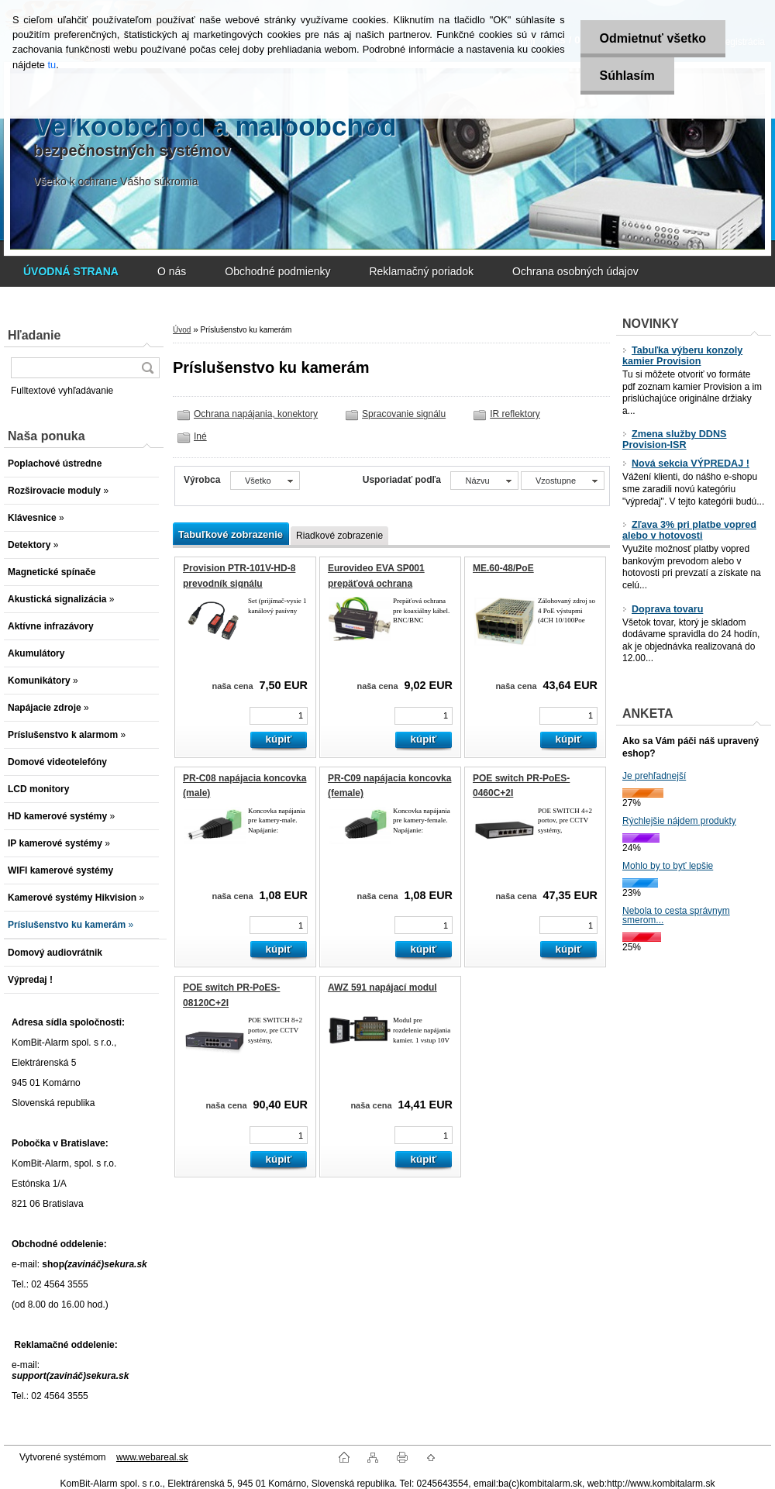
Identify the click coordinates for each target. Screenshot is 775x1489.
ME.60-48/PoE (503, 568)
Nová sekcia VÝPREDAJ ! (685, 463)
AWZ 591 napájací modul (382, 987)
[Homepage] (71, 271)
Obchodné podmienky (277, 271)
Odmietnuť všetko (653, 38)
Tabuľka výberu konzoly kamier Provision (682, 356)
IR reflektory (515, 413)
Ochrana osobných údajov (575, 271)
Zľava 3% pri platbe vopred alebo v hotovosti (689, 530)
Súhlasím (627, 75)
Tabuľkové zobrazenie (230, 534)
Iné (200, 436)
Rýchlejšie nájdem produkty (679, 820)
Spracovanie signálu (404, 413)
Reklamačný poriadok (421, 271)
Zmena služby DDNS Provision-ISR (674, 439)
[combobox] (484, 480)
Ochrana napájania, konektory (256, 413)
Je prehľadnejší (654, 776)
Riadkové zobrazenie (339, 535)
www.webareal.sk (152, 1457)
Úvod (182, 330)
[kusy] (279, 716)
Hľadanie (34, 335)
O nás (171, 271)
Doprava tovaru (662, 609)
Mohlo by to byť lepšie (667, 865)
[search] (147, 367)
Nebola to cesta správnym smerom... (676, 915)
